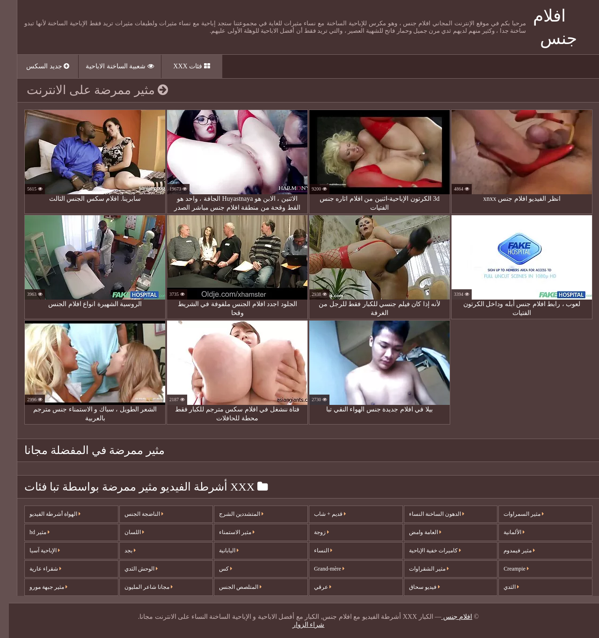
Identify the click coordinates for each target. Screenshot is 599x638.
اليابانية (220, 550)
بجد (121, 550)
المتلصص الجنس (231, 587)
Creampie (507, 568)
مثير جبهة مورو (39, 587)
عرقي (313, 587)
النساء (314, 550)
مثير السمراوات (515, 514)
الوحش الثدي (132, 568)
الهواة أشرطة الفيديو (46, 514)
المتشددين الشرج (232, 514)
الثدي (502, 587)
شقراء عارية (36, 568)
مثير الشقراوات (420, 568)
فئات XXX (182, 66)
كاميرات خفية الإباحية (426, 550)
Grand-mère (320, 568)
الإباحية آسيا (36, 550)
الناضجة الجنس (135, 514)
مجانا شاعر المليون (140, 587)
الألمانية (505, 532)
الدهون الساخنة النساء (427, 514)
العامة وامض (416, 532)
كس (216, 568)
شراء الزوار (300, 624)
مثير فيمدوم (510, 550)
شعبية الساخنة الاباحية (111, 66)
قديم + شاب (321, 514)
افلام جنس (447, 616)
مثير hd (31, 532)
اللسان (125, 532)
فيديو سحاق (415, 587)
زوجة (312, 532)
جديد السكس (38, 66)
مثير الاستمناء (228, 532)
